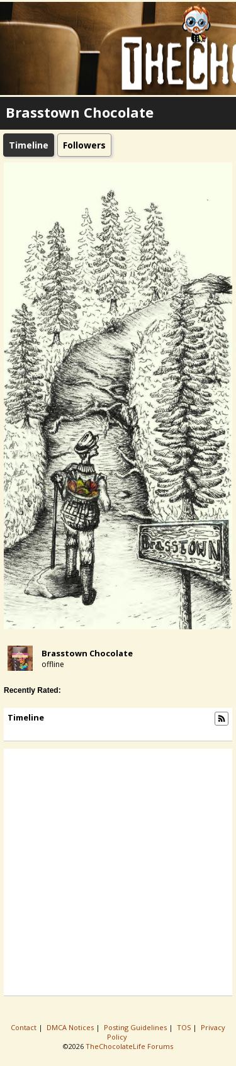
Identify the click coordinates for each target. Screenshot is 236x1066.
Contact (24, 1027)
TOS (185, 1027)
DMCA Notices (71, 1027)
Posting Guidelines (136, 1027)
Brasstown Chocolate (87, 653)
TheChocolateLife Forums (129, 1046)
